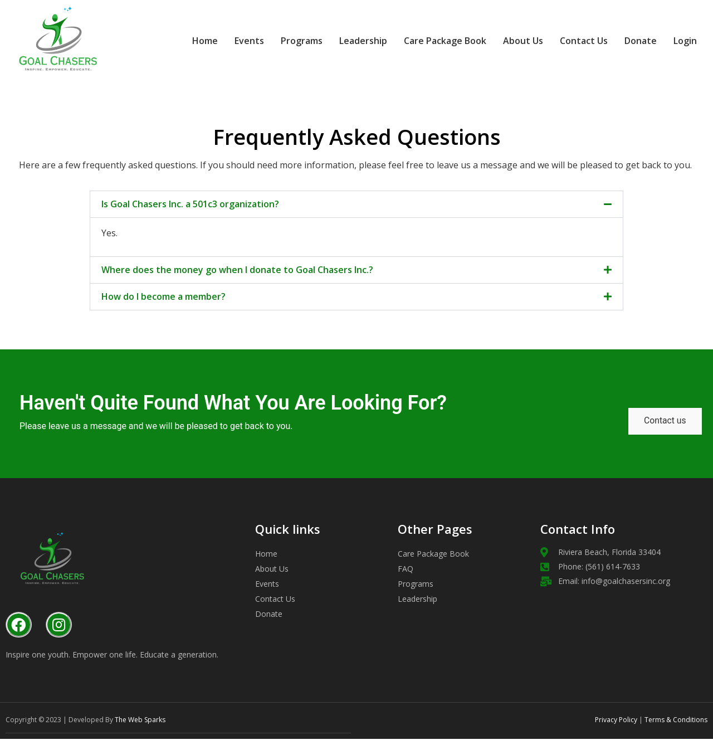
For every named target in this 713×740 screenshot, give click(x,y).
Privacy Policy (616, 721)
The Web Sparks (140, 721)
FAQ (405, 570)
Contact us (663, 422)
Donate (624, 41)
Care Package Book (429, 41)
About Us (507, 41)
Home (189, 41)
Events (233, 41)
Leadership (347, 41)
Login (677, 40)
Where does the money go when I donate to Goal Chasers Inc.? (237, 270)
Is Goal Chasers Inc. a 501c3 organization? (190, 204)
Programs (285, 41)
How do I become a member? (163, 296)
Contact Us (568, 41)
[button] (356, 204)
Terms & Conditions (675, 721)
